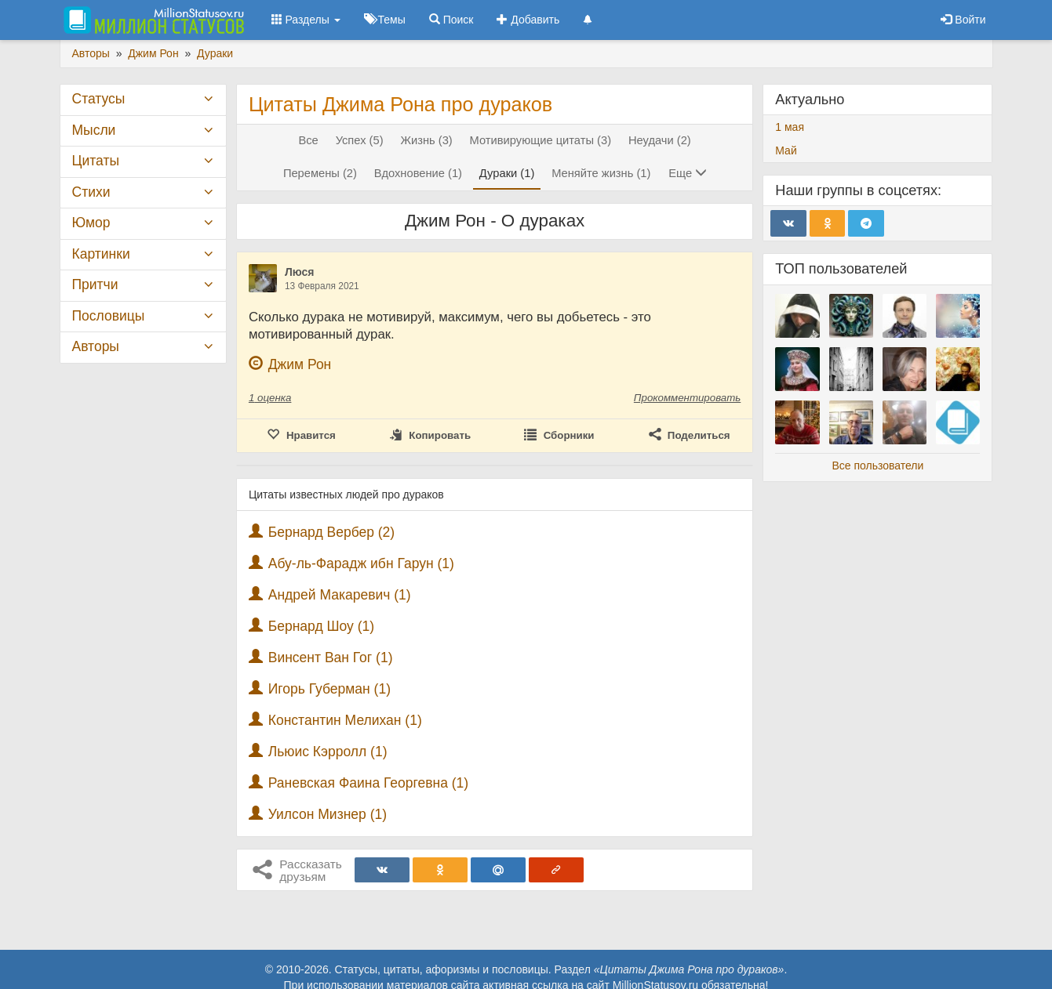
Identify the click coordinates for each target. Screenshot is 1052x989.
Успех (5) (360, 140)
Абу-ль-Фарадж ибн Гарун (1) (361, 563)
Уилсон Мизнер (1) (327, 814)
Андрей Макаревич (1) (339, 595)
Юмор (91, 222)
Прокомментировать (687, 398)
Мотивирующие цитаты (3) (540, 140)
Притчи (95, 284)
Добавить (528, 19)
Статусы (99, 99)
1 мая (789, 127)
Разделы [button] (305, 19)
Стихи (91, 192)
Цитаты (95, 160)
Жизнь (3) (426, 140)
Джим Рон (300, 364)
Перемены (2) (320, 173)
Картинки (101, 254)
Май (785, 150)
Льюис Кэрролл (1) (328, 751)
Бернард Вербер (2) (331, 532)
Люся (300, 272)
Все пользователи (877, 465)
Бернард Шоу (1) (321, 626)
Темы (385, 19)
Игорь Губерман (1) (329, 689)
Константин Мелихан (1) (345, 720)
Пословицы (108, 316)
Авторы (95, 346)
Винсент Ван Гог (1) (330, 657)
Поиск (451, 19)
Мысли (94, 130)
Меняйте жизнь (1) (600, 173)
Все (308, 140)
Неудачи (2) (659, 140)
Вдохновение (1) (418, 173)
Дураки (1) (506, 173)
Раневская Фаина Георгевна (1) (368, 783)
